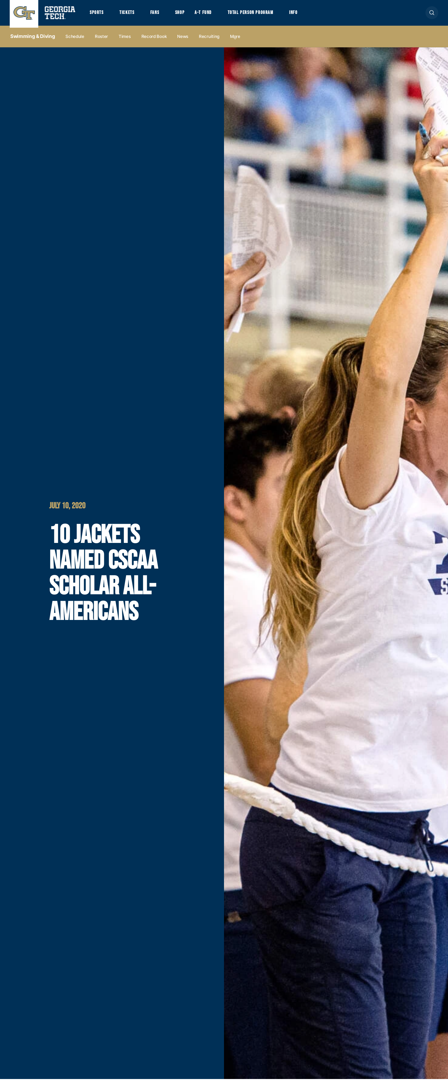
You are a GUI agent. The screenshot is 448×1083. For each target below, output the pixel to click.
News (182, 40)
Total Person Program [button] (265, 14)
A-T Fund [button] (213, 14)
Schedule (74, 40)
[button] (431, 14)
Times (125, 40)
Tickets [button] (130, 14)
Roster (101, 40)
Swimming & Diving (32, 40)
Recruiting (209, 40)
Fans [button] (161, 14)
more (235, 40)
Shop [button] (188, 14)
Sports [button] (97, 14)
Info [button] (313, 14)
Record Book (154, 40)
